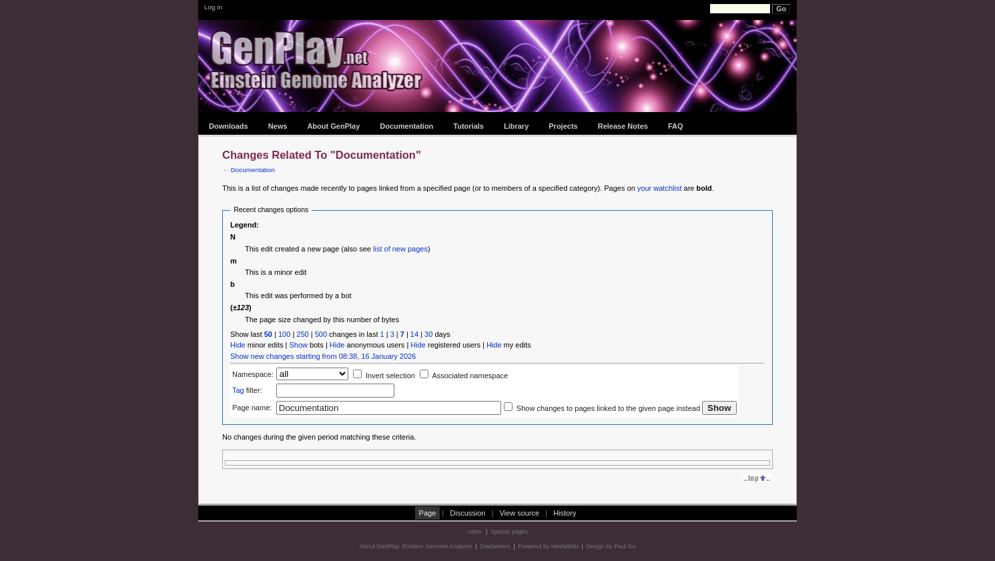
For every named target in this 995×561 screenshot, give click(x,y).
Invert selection (390, 376)
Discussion (467, 513)
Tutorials (468, 126)
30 (428, 334)
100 (284, 334)
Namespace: (253, 374)
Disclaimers (495, 546)
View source (519, 513)
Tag (238, 390)
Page (427, 513)
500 (321, 334)
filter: (247, 390)
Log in (213, 7)
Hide (238, 345)
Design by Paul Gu (610, 546)
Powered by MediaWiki (548, 546)
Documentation (406, 126)
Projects (563, 126)
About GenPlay (333, 126)
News (278, 126)
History (564, 513)
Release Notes (623, 126)
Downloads (228, 126)
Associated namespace (470, 376)
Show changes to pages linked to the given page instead (608, 408)
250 (302, 334)
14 (414, 334)
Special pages (509, 531)
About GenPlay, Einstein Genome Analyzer (416, 546)
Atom (474, 531)
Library (516, 126)
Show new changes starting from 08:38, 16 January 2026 (323, 356)
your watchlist (659, 188)
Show (298, 345)
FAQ (675, 126)
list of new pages (400, 249)
